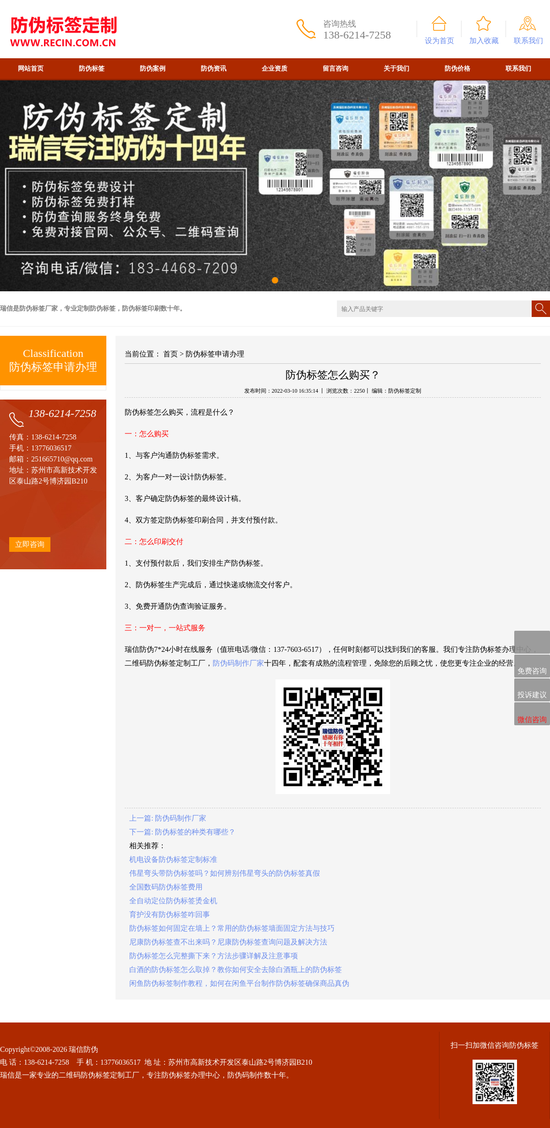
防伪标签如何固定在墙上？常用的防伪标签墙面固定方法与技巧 (232, 928)
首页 (170, 354)
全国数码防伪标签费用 (166, 887)
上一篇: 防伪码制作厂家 (167, 818)
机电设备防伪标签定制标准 (173, 859)
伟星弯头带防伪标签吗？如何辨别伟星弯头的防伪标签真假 (224, 873)
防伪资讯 (213, 68)
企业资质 (274, 68)
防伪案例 (152, 68)
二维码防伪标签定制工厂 (99, 1075)
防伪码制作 (245, 1075)
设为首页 (439, 40)
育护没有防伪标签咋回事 (169, 914)
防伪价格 (457, 68)
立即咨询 (29, 544)
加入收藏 (484, 40)
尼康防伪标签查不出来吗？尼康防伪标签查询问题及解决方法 (228, 942)
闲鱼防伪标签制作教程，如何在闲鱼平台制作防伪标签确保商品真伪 (239, 983)
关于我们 (396, 68)
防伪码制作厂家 (238, 663)
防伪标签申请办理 (215, 354)
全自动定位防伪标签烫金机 (173, 901)
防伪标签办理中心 (190, 1075)
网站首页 (31, 68)
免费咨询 (532, 667)
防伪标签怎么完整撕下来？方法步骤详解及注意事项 (213, 956)
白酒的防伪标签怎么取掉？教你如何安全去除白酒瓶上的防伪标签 (235, 969)
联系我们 (528, 40)
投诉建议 (532, 690)
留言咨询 (335, 68)
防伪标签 (91, 68)
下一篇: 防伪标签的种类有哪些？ (182, 832)
